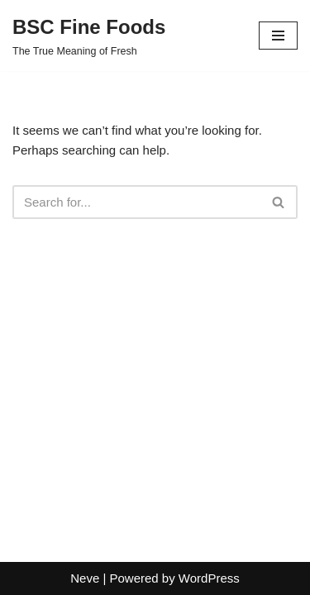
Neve (84, 578)
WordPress (209, 578)
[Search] (136, 202)
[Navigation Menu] (278, 35)
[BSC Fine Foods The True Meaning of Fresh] (88, 36)
